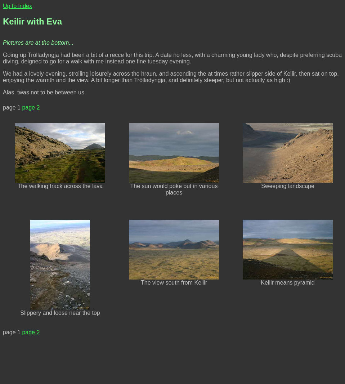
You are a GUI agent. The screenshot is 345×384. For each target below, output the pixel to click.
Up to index (17, 6)
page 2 (31, 107)
